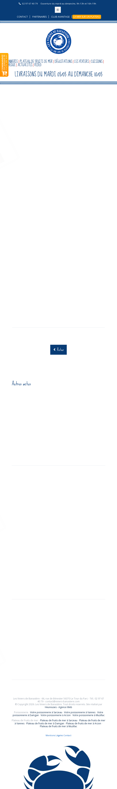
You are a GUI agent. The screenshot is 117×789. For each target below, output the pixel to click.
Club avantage (60, 17)
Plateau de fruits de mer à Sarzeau (58, 720)
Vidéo (37, 65)
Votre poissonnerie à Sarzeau (46, 712)
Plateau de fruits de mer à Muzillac (58, 726)
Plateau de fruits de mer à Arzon (83, 723)
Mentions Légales (54, 735)
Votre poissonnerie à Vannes (79, 712)
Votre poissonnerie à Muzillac (89, 715)
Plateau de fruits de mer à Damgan (45, 723)
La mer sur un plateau (86, 16)
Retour (60, 349)
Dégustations (63, 61)
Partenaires (39, 17)
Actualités (25, 65)
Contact (22, 17)
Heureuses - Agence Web (58, 707)
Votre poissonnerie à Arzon (56, 715)
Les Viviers (81, 61)
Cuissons (96, 61)
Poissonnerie (9, 61)
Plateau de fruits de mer (36, 61)
